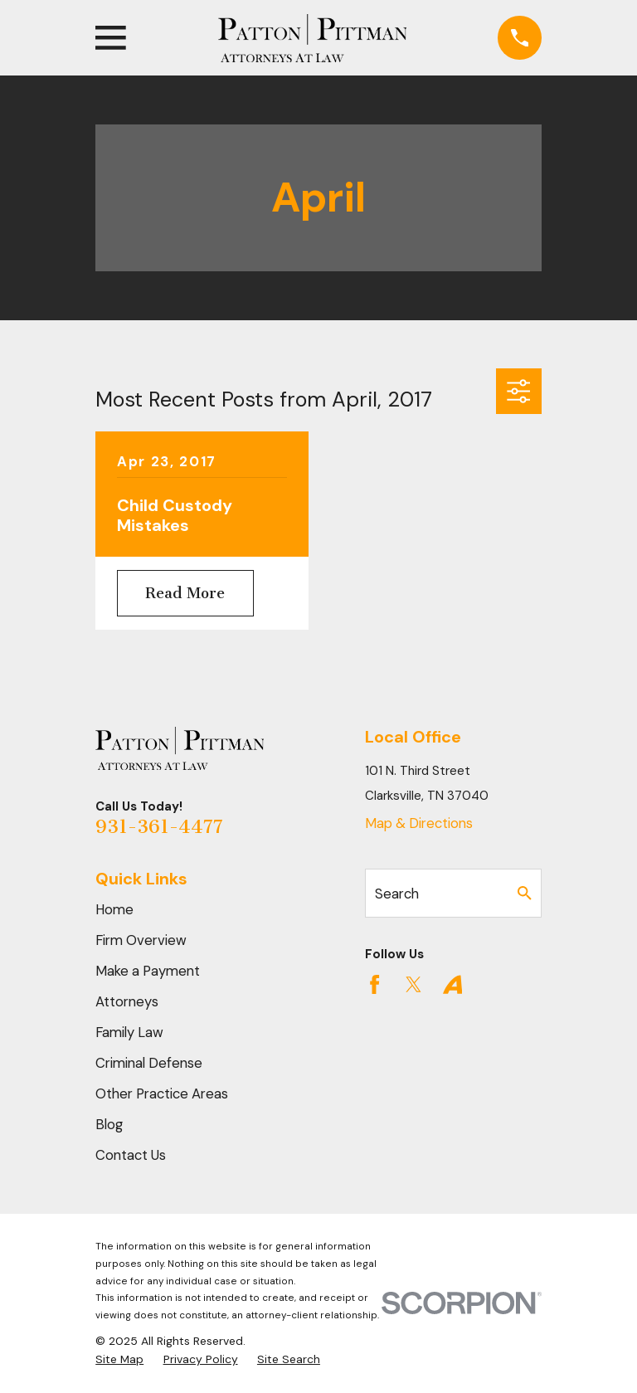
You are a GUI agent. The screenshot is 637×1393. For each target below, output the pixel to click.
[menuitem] (119, 1359)
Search (397, 893)
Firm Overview (141, 940)
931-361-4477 (159, 827)
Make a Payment (147, 971)
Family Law (129, 1032)
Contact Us (130, 1155)
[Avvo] (452, 984)
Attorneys (126, 1001)
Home (114, 909)
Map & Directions (419, 823)
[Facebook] (374, 984)
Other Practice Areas (161, 1093)
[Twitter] (413, 984)
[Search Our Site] (525, 893)
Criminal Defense (148, 1063)
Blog (109, 1124)
